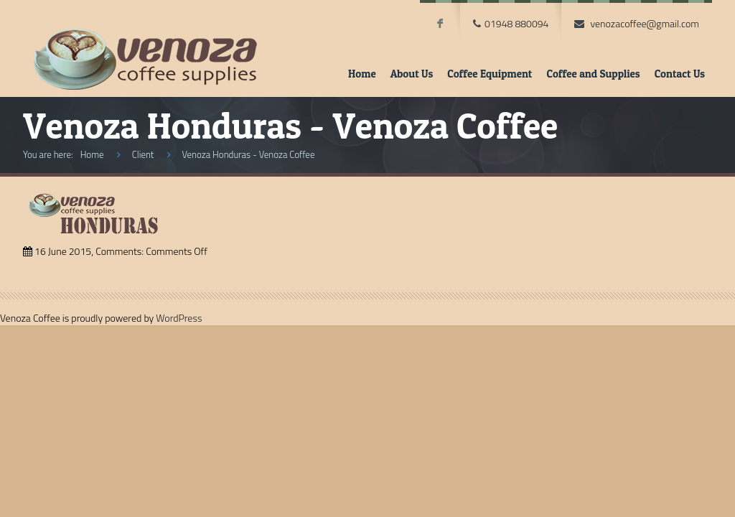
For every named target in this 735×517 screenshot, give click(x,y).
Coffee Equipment (489, 73)
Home (362, 73)
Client (143, 154)
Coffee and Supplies (593, 73)
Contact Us (680, 73)
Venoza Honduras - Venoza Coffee (248, 154)
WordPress (179, 317)
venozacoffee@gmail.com (644, 23)
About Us (412, 73)
